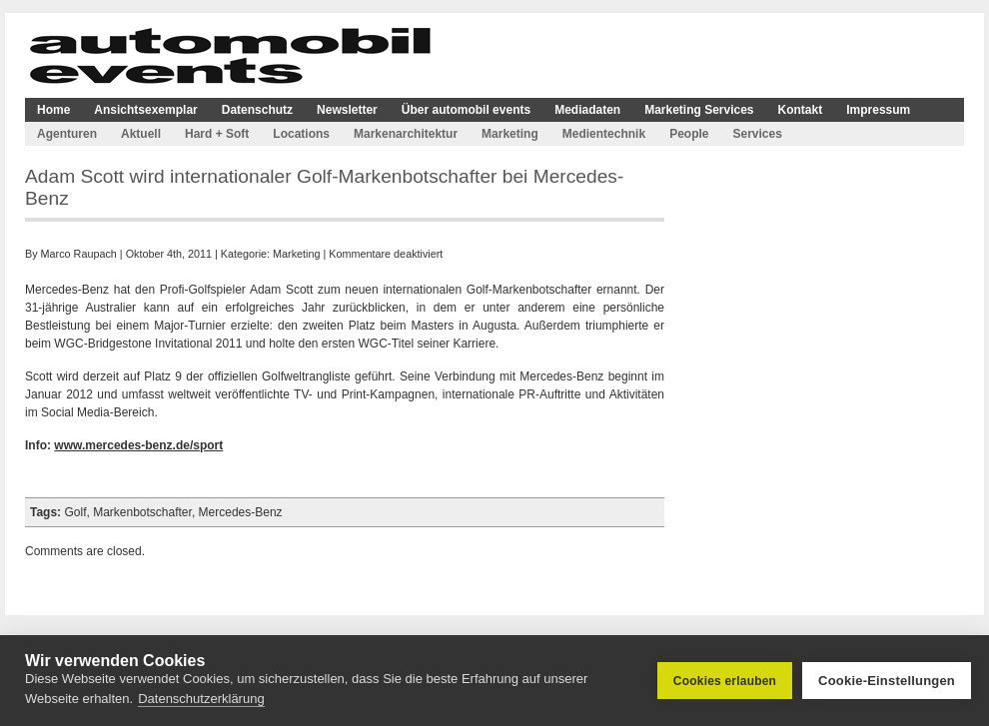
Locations (301, 134)
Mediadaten (587, 110)
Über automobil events (466, 110)
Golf (75, 512)
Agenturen (67, 134)
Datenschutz (257, 110)
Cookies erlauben (724, 681)
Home (53, 110)
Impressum (878, 110)
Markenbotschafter (142, 512)
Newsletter (347, 110)
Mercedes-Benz (241, 512)
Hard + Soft (217, 134)
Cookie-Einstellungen (886, 680)
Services (756, 134)
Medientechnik (603, 134)
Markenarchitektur (406, 134)
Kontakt (800, 110)
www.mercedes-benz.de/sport (138, 445)
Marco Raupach (79, 254)
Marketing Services (698, 110)
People (688, 134)
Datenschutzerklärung (201, 698)
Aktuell (141, 134)
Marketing (510, 134)
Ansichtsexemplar (145, 110)
